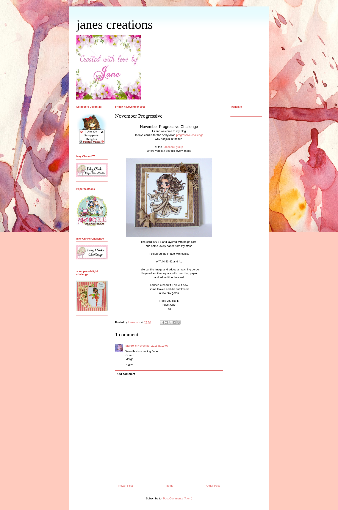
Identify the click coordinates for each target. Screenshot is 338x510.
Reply (129, 364)
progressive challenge (189, 135)
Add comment (126, 374)
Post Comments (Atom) (177, 498)
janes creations (114, 24)
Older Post (213, 485)
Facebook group (173, 146)
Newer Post (125, 485)
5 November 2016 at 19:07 (151, 345)
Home (170, 485)
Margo (129, 345)
